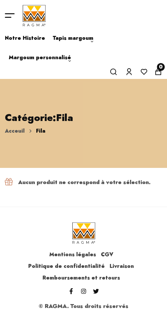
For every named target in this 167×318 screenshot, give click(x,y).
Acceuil (15, 131)
